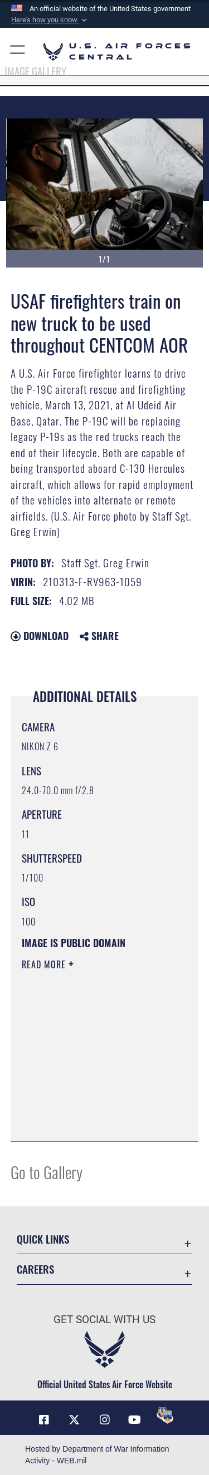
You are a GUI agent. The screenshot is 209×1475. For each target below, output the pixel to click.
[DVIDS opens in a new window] (165, 1415)
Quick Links (43, 1239)
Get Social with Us (104, 1319)
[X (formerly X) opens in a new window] (74, 1420)
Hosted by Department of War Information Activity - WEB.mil (97, 1454)
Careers (35, 1269)
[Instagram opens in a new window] (104, 1420)
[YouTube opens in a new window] (135, 1420)
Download (40, 635)
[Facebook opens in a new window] (44, 1420)
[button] (50, 20)
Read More (45, 964)
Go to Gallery (46, 1172)
